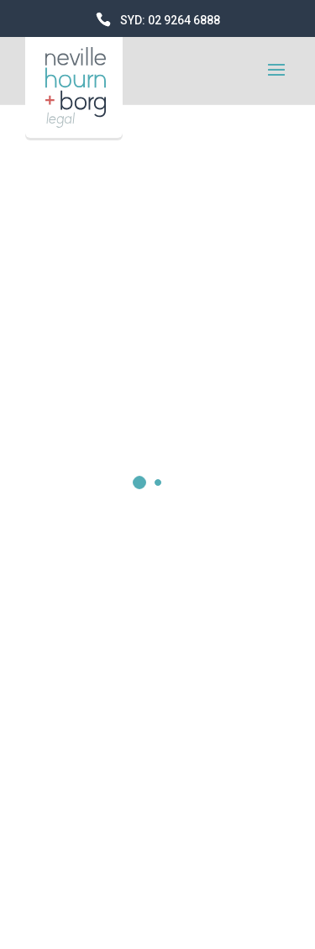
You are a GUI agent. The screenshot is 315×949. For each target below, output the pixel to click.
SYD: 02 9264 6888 (170, 20)
